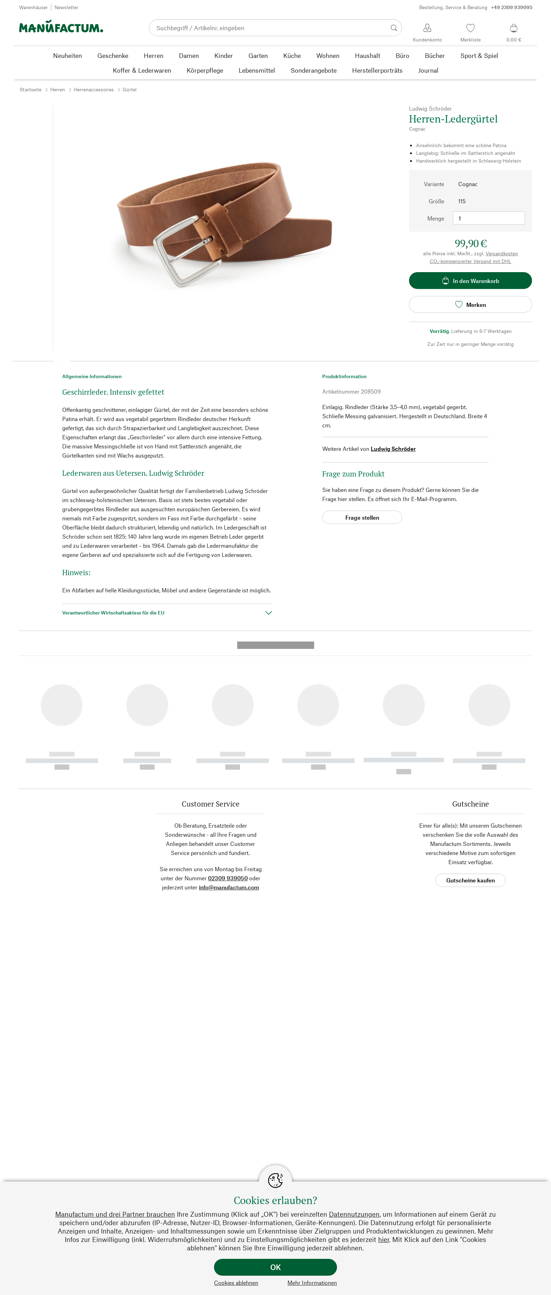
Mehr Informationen (312, 1282)
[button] (61, 358)
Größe (436, 201)
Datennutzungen (354, 1214)
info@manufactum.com (229, 752)
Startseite (30, 89)
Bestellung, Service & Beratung (475, 7)
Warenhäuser (33, 7)
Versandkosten (502, 253)
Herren (57, 89)
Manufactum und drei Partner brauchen (115, 1214)
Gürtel (130, 89)
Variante (434, 183)
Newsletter (66, 7)
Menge (435, 218)
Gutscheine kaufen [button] (470, 745)
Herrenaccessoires (94, 89)
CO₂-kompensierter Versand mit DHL (470, 261)
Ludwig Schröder (393, 448)
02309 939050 (228, 743)
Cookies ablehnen (236, 1282)
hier (383, 1239)
